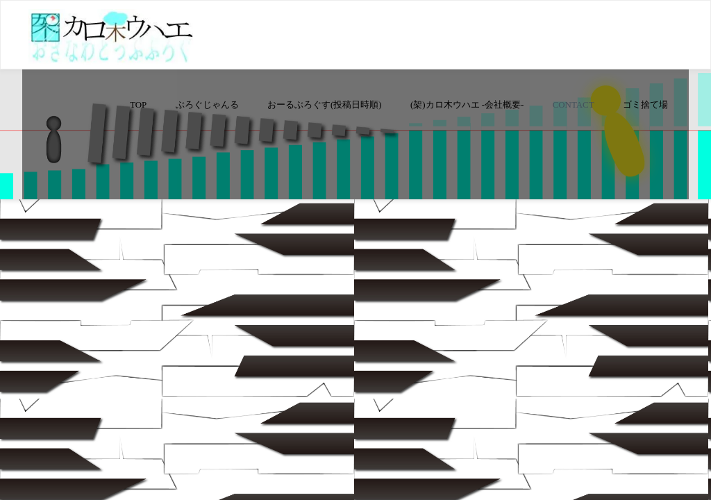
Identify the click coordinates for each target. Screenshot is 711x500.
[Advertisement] (356, 143)
